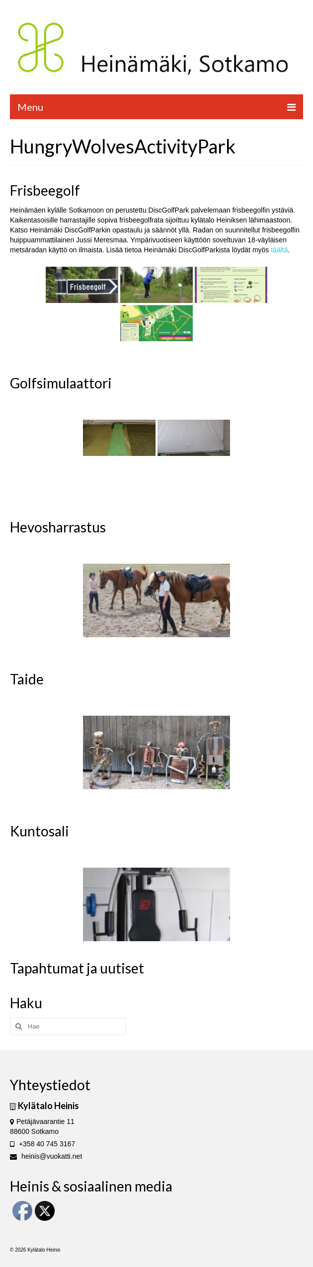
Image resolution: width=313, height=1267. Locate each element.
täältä (279, 250)
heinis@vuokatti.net (46, 1156)
